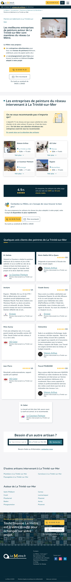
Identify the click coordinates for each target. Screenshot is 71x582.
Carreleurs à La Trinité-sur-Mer (50, 474)
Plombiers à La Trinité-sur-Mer (15, 474)
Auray (40, 501)
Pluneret (41, 504)
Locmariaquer (43, 495)
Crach (6, 495)
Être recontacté (19, 77)
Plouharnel (8, 498)
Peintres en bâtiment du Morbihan (30, 10)
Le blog (35, 562)
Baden (6, 501)
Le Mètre (6, 10)
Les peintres (14, 10)
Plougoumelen (9, 504)
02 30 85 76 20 (20, 70)
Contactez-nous (54, 529)
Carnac (40, 492)
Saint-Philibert (9, 492)
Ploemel (41, 498)
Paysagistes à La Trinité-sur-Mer (16, 477)
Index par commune (51, 579)
